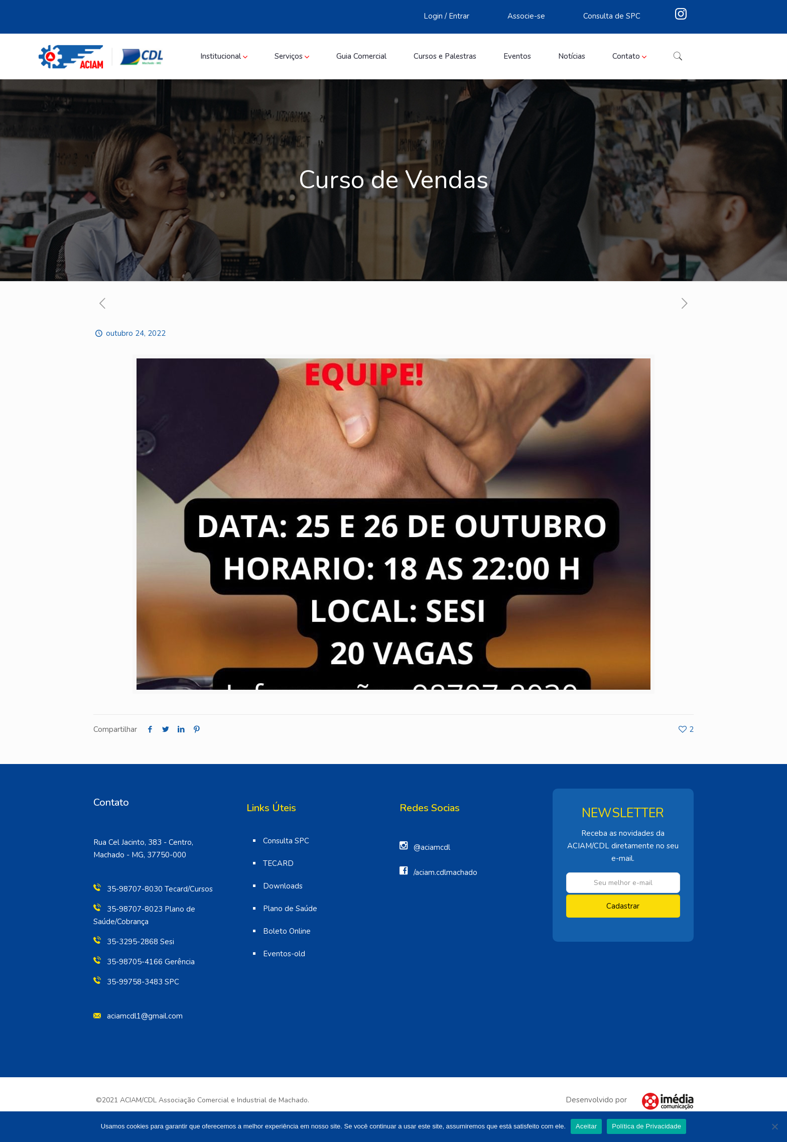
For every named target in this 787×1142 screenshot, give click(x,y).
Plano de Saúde (290, 909)
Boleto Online (287, 931)
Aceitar (586, 1126)
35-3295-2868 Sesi (140, 942)
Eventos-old (284, 954)
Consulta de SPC (611, 16)
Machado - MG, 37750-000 (139, 855)
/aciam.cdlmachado (445, 872)
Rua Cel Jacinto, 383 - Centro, (143, 842)
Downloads (283, 886)
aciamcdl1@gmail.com (145, 1016)
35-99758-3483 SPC (143, 982)
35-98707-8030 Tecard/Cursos (160, 889)
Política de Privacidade (646, 1126)
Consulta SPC (286, 841)
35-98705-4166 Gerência (151, 962)
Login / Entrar (446, 16)
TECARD (278, 863)
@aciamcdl (432, 847)
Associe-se (526, 16)
